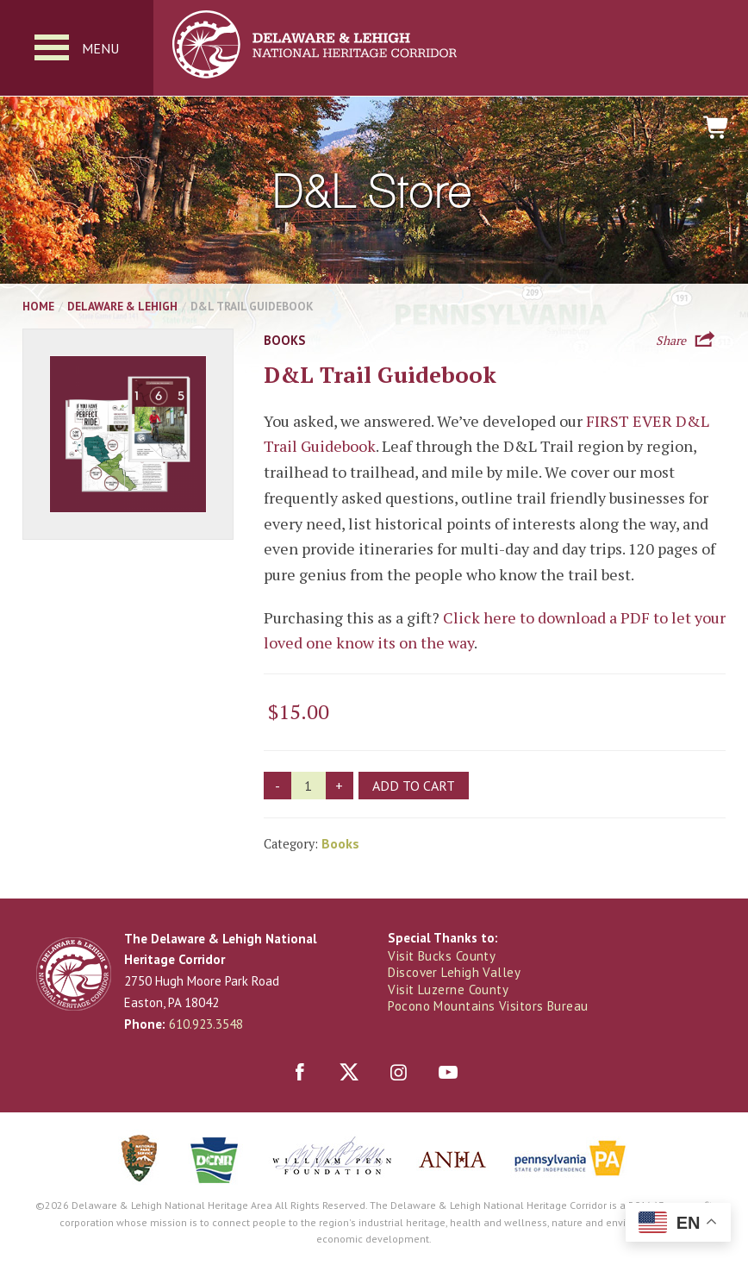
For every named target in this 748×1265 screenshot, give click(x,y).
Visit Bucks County (442, 956)
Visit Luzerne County (448, 989)
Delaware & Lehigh (122, 306)
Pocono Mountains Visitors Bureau (488, 1006)
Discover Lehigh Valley (454, 972)
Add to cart (413, 785)
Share (671, 339)
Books (284, 340)
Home (38, 306)
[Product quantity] (308, 785)
